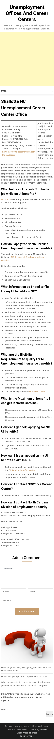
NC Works (6, 199)
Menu (4, 91)
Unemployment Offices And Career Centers (27, 13)
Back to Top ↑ (27, 735)
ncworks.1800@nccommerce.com (18, 151)
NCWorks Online (37, 391)
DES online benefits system (22, 470)
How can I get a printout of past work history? (24, 676)
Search (4, 709)
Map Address (8, 155)
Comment (27, 576)
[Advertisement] (27, 59)
